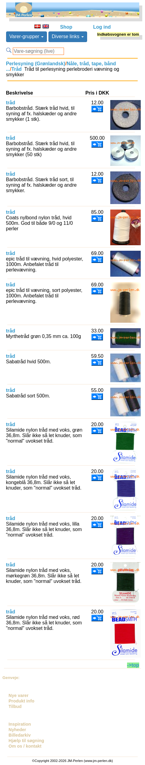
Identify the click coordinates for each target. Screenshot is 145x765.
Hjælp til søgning (26, 740)
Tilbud (15, 706)
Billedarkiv (20, 735)
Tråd (16, 69)
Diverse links (68, 36)
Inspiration (20, 724)
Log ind (102, 27)
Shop (66, 27)
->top (133, 665)
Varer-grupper (26, 36)
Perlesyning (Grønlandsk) (35, 63)
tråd (10, 102)
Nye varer (19, 695)
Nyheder (17, 729)
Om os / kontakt (25, 746)
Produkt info (21, 701)
